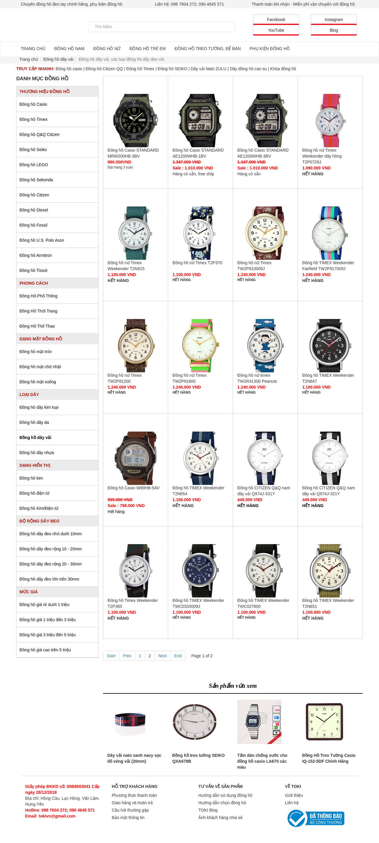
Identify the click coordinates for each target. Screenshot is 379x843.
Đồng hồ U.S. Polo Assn (42, 240)
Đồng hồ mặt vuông (38, 381)
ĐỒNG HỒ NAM (69, 48)
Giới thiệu (294, 795)
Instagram (334, 19)
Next (162, 655)
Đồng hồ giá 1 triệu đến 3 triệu (48, 619)
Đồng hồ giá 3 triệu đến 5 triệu (48, 634)
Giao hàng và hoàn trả (132, 802)
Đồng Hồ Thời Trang (38, 311)
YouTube (276, 30)
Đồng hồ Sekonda (36, 179)
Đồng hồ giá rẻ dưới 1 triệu (44, 604)
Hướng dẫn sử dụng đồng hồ (225, 795)
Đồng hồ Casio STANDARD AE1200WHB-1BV (200, 120)
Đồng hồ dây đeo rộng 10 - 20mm (51, 548)
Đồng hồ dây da (34, 422)
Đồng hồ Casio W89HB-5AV (135, 458)
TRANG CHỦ (33, 48)
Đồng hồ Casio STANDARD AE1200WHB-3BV (265, 120)
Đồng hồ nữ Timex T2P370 (200, 233)
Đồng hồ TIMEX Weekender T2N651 (330, 570)
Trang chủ (28, 59)
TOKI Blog (207, 810)
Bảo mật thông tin (128, 817)
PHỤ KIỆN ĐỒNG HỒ (270, 48)
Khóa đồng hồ (283, 68)
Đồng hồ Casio (33, 104)
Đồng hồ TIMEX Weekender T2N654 (200, 458)
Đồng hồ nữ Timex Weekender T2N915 (135, 233)
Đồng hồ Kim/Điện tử (39, 508)
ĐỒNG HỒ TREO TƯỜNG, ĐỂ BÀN (208, 48)
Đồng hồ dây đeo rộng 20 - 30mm (51, 564)
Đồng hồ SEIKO (172, 68)
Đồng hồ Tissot (33, 270)
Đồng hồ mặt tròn (36, 351)
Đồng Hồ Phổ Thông (38, 296)
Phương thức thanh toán (134, 795)
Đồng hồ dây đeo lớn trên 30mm (49, 579)
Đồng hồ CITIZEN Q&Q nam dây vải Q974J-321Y (330, 458)
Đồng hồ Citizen (34, 195)
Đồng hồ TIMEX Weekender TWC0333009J (200, 570)
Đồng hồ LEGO (34, 164)
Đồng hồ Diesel (34, 210)
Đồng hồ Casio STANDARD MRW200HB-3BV (135, 120)
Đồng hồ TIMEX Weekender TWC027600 (265, 570)
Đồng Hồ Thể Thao (37, 326)
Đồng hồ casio (69, 68)
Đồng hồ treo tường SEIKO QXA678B (198, 758)
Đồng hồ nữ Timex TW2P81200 (135, 345)
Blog (334, 30)
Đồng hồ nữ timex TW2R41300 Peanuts (265, 345)
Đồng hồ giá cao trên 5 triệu (45, 650)
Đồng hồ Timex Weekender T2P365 (135, 570)
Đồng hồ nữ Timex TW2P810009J (265, 233)
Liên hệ (292, 802)
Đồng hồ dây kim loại (39, 407)
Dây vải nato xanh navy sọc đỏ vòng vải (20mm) (134, 758)
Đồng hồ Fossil (33, 225)
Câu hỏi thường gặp (130, 810)
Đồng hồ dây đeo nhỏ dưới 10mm (51, 533)
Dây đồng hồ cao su (248, 68)
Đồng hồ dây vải (35, 437)
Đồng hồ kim (31, 478)
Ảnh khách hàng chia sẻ (220, 817)
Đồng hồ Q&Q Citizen (40, 134)
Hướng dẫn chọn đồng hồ (222, 802)
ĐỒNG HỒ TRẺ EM (147, 48)
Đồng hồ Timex (140, 68)
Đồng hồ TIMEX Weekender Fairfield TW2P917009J (330, 233)
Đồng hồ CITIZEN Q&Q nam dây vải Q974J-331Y (265, 458)
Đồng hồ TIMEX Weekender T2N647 (330, 345)
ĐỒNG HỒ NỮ (107, 48)
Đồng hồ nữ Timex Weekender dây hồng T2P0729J (330, 120)
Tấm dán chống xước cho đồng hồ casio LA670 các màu (262, 761)
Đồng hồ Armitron (36, 255)
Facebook (276, 19)
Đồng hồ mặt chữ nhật (40, 366)
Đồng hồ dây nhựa (37, 452)
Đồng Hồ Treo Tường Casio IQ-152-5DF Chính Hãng (329, 758)
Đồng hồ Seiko (33, 149)
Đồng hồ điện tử (34, 493)
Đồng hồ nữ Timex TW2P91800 (200, 345)
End (178, 655)
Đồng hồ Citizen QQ (104, 68)
